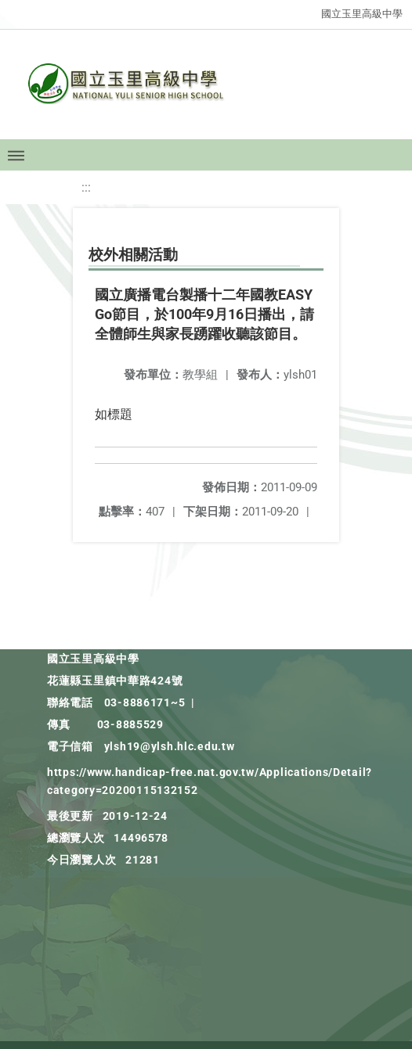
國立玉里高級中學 (362, 14)
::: (86, 187)
